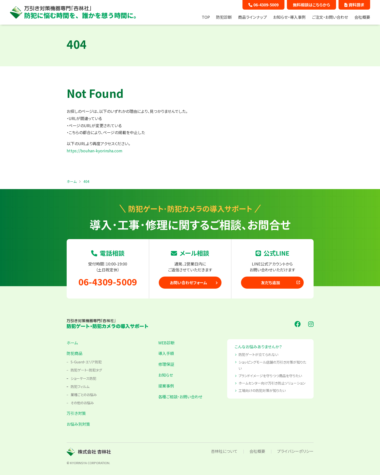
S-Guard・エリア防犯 (86, 361)
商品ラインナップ (252, 17)
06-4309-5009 (263, 5)
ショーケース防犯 (83, 378)
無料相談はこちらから (311, 5)
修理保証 (166, 364)
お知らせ (165, 375)
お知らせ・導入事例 (289, 17)
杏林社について (224, 451)
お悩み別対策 (78, 424)
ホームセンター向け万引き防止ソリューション (272, 383)
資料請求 (354, 5)
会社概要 (362, 17)
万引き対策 (76, 413)
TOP (206, 17)
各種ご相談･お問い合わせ (180, 397)
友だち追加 (280, 282)
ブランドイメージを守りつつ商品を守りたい (270, 375)
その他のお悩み (82, 402)
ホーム (72, 343)
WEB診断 (166, 343)
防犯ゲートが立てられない (258, 354)
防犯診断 (224, 17)
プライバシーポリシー (295, 451)
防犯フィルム (80, 386)
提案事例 (166, 386)
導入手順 (166, 353)
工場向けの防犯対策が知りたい (262, 390)
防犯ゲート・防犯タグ (86, 370)
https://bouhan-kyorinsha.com (94, 151)
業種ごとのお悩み (84, 394)
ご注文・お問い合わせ (330, 17)
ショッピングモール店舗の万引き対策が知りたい (272, 365)
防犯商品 (74, 353)
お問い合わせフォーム (188, 282)
